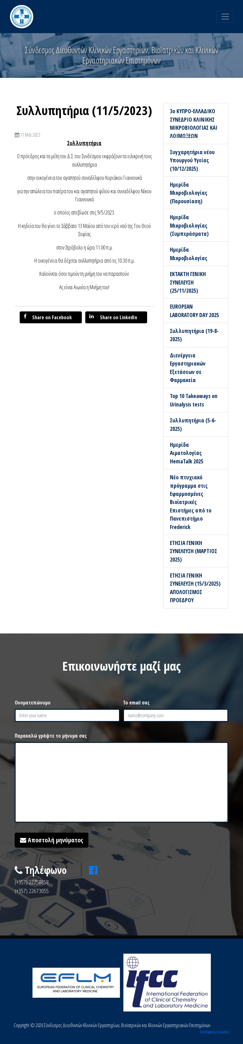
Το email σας (136, 702)
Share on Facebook (48, 317)
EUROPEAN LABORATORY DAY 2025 (194, 310)
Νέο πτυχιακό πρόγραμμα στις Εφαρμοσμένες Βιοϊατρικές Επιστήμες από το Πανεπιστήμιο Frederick (190, 501)
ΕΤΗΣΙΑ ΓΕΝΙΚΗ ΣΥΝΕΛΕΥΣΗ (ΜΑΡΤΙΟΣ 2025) (193, 551)
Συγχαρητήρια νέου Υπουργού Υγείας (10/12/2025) (192, 160)
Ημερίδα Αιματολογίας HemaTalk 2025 (186, 453)
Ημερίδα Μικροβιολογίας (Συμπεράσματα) (189, 225)
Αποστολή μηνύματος (51, 840)
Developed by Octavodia (214, 1032)
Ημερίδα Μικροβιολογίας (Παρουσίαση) (188, 193)
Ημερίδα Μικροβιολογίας (188, 253)
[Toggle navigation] (225, 16)
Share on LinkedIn (113, 317)
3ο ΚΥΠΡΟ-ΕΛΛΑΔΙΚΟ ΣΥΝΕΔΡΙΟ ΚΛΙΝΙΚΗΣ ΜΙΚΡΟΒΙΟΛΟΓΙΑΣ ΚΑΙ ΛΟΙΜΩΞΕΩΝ (193, 123)
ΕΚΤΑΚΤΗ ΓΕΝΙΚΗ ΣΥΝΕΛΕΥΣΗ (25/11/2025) (188, 282)
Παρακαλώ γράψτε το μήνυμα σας (51, 735)
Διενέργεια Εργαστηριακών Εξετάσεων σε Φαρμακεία (188, 367)
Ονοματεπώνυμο (33, 702)
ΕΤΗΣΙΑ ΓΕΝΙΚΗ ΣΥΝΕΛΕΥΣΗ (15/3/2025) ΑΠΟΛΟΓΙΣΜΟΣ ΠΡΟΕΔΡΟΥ (195, 588)
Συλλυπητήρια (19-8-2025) (194, 335)
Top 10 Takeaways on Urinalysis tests (193, 400)
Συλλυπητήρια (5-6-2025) (193, 424)
